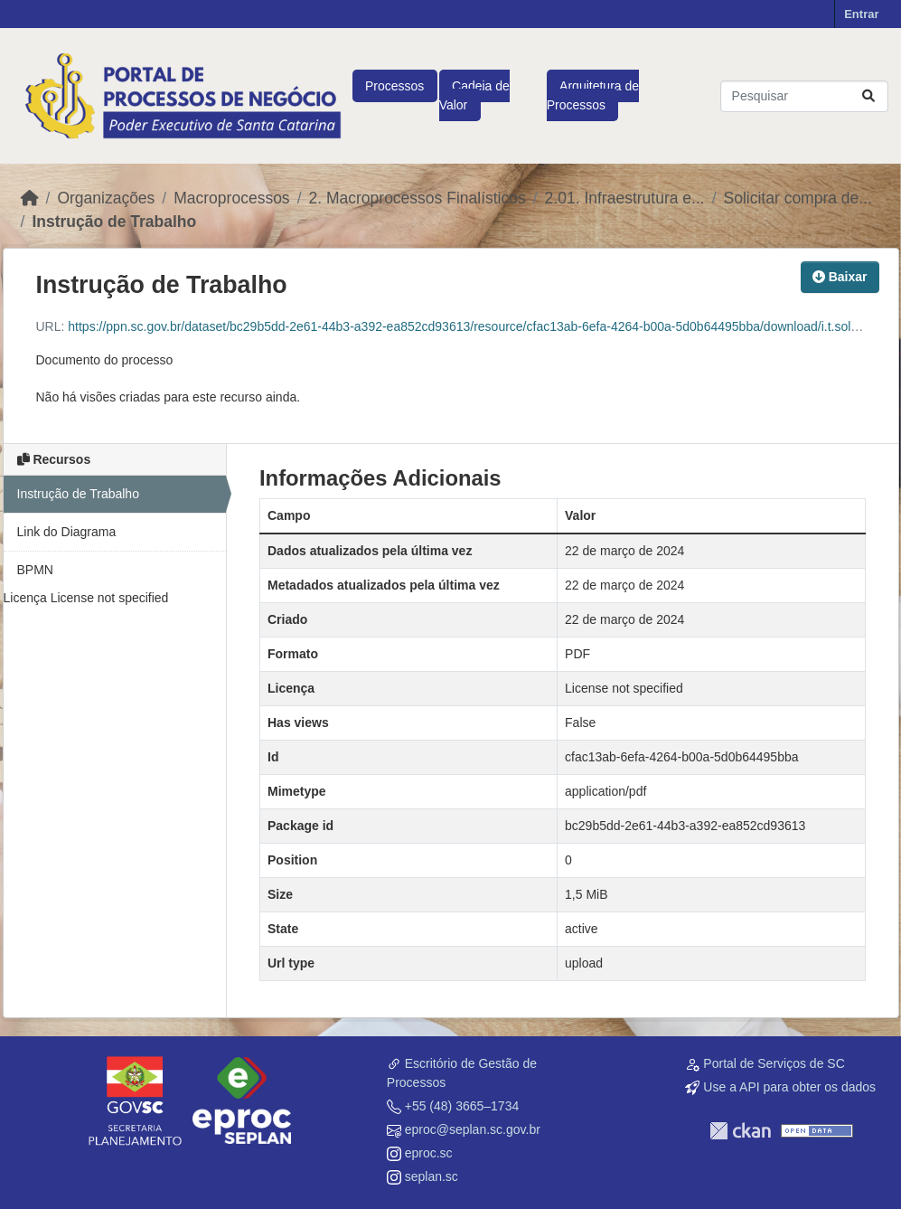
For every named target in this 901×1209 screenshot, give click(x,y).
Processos (394, 86)
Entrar (861, 14)
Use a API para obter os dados (789, 1087)
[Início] (30, 198)
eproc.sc (429, 1153)
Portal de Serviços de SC (773, 1063)
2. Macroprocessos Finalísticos (417, 198)
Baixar (840, 276)
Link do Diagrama (67, 531)
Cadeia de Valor (474, 95)
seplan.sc (431, 1176)
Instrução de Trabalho (114, 222)
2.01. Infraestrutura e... (625, 198)
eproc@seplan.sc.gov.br (472, 1129)
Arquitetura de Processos (593, 95)
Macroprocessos (231, 198)
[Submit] (868, 96)
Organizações (106, 198)
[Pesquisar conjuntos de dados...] (804, 96)
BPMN (35, 569)
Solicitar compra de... (798, 198)
